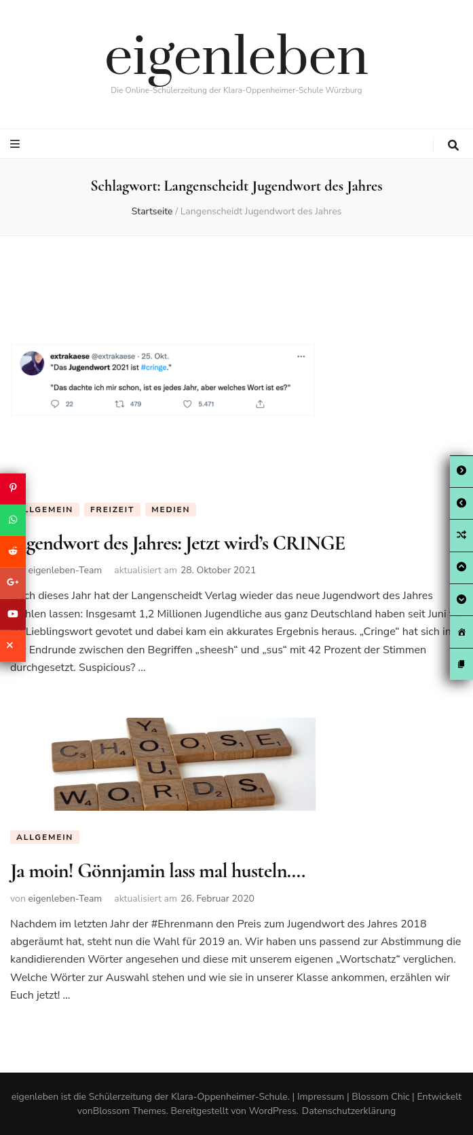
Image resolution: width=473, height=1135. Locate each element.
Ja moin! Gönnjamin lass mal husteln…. (157, 870)
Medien (170, 509)
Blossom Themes (129, 1110)
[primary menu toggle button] (16, 144)
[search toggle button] (453, 145)
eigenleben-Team (65, 570)
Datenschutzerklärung (349, 1110)
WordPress (273, 1110)
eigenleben (236, 58)
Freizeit (112, 509)
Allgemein (44, 509)
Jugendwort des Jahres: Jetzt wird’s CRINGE (177, 543)
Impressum (320, 1096)
